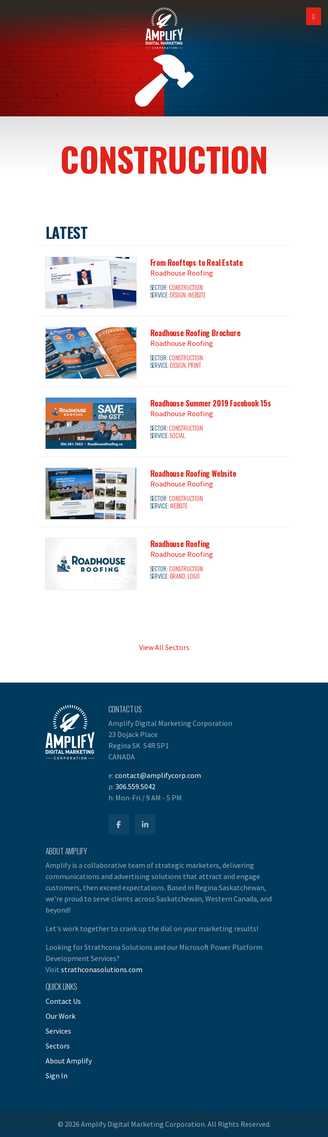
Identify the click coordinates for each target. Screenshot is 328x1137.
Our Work (60, 1016)
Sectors (58, 1045)
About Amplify (69, 1060)
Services (58, 1030)
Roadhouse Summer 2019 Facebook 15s (210, 403)
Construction (185, 287)
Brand (177, 576)
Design (177, 295)
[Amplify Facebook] (118, 824)
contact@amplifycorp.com (158, 775)
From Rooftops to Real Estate (196, 262)
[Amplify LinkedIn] (145, 824)
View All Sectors (164, 647)
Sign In (56, 1075)
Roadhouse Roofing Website (193, 473)
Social (177, 435)
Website (196, 295)
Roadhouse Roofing (181, 272)
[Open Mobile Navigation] (313, 16)
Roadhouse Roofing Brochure (195, 332)
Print (194, 365)
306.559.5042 (135, 786)
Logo (193, 576)
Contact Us (63, 1001)
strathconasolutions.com (101, 969)
